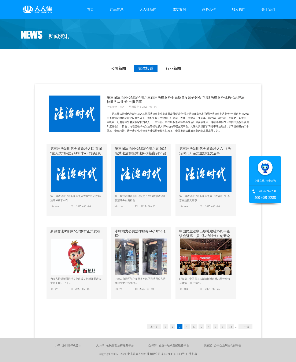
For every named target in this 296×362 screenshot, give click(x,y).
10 (230, 326)
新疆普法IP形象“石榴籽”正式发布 (75, 231)
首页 (90, 9)
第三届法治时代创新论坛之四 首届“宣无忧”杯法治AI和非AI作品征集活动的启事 (76, 153)
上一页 (154, 326)
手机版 (192, 353)
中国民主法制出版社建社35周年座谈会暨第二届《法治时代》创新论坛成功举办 (204, 235)
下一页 (245, 326)
